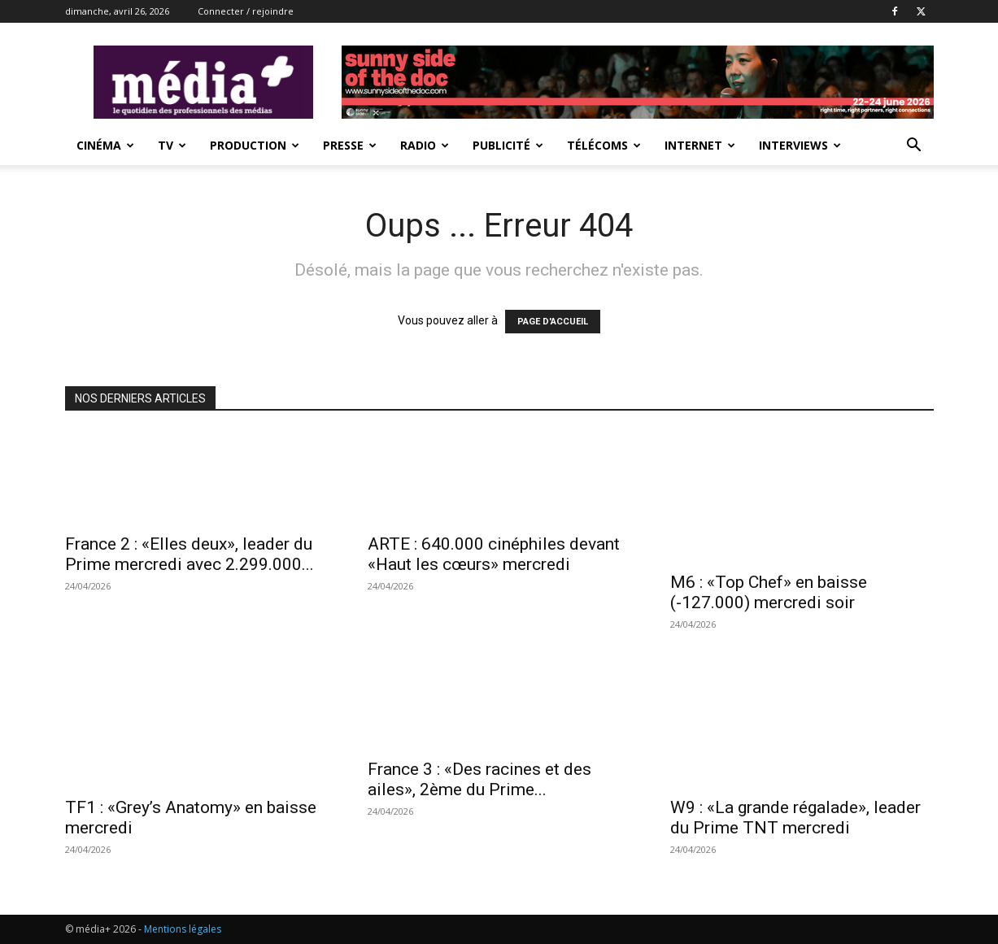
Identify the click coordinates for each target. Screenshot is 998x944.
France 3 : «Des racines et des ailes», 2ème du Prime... (479, 779)
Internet (700, 145)
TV (172, 145)
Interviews (800, 145)
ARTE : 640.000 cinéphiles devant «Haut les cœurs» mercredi (494, 554)
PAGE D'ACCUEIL (552, 321)
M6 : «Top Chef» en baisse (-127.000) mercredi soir (768, 592)
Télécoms (604, 145)
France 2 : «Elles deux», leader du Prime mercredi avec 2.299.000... (189, 554)
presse (350, 145)
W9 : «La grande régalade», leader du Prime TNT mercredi (795, 817)
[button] (914, 146)
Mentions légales (182, 929)
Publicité (508, 145)
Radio (424, 145)
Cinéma (105, 145)
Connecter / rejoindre (246, 11)
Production (254, 145)
